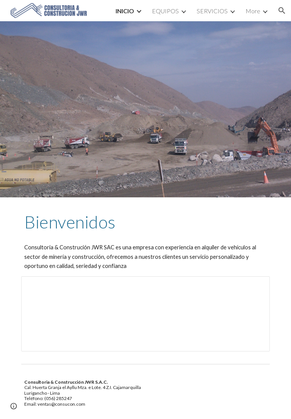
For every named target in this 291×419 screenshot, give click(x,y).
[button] (282, 11)
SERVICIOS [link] (212, 10)
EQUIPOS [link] (165, 10)
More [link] (253, 10)
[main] (145, 222)
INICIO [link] (125, 10)
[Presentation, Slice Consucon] (145, 313)
